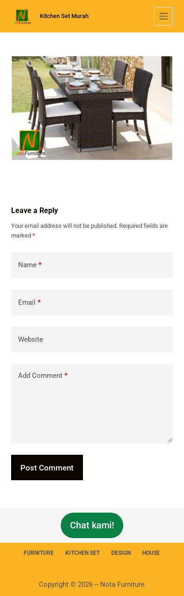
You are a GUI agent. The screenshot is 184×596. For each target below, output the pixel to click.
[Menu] (163, 16)
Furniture (39, 553)
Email (29, 302)
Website (30, 339)
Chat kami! (92, 525)
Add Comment (43, 376)
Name (30, 265)
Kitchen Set (82, 553)
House (151, 553)
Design (121, 553)
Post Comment (47, 467)
